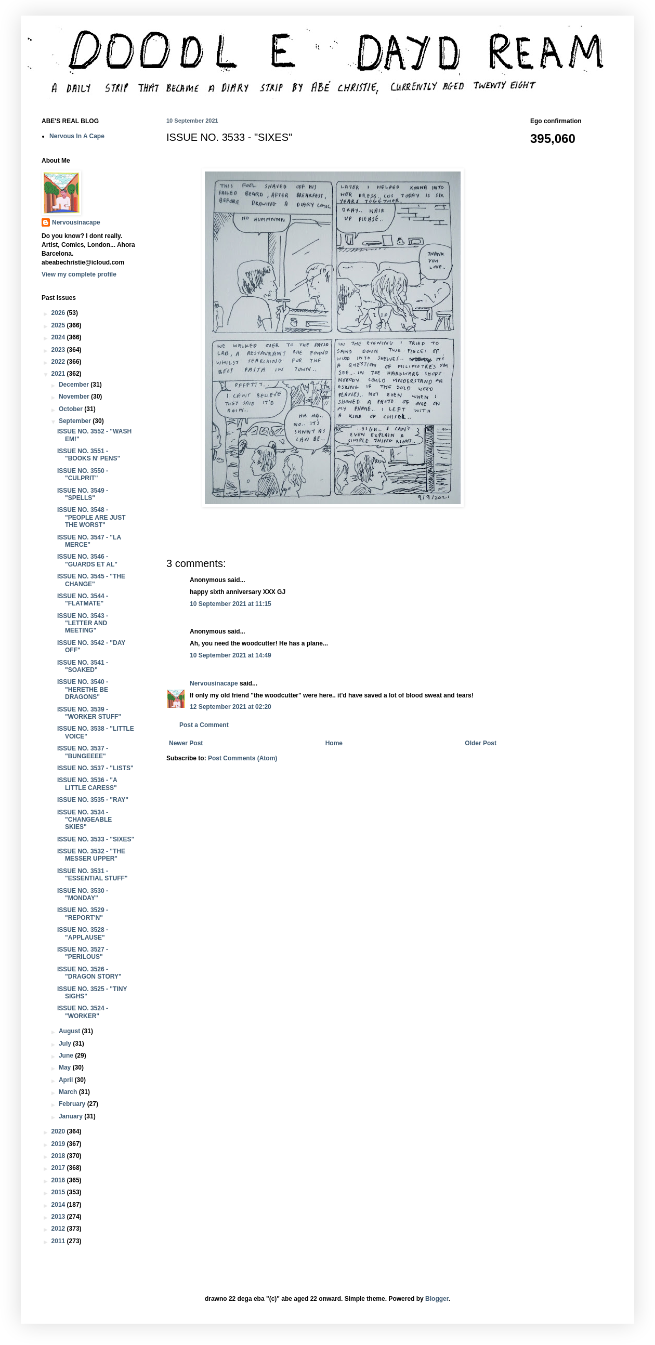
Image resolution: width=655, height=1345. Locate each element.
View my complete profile (79, 274)
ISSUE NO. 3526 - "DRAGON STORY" (89, 973)
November (75, 396)
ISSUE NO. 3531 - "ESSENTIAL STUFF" (92, 874)
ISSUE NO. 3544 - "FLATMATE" (82, 599)
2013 (59, 1216)
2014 (59, 1204)
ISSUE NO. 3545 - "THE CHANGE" (91, 580)
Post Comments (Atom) (242, 758)
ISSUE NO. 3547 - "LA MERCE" (89, 541)
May (66, 1067)
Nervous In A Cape (76, 136)
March (69, 1092)
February (73, 1103)
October (71, 409)
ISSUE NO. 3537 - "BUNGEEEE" (82, 752)
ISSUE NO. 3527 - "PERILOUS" (82, 953)
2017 (59, 1167)
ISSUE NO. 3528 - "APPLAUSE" (82, 933)
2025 (59, 325)
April (67, 1080)
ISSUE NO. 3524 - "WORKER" (82, 1012)
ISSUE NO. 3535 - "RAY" (92, 799)
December (74, 384)
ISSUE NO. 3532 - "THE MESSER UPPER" (91, 855)
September (76, 421)
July (66, 1043)
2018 (59, 1155)
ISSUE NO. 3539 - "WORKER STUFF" (89, 713)
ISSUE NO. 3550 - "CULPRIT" (82, 474)
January (71, 1116)
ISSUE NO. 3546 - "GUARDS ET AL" (87, 560)
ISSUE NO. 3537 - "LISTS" (95, 768)
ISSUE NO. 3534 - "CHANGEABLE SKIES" (84, 820)
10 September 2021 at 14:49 (230, 655)
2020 (59, 1131)
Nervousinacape (214, 683)
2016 (59, 1180)
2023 (59, 349)
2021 (59, 373)
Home (334, 743)
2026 (59, 313)
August (70, 1031)
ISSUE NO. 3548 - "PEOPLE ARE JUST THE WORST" (91, 517)
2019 (59, 1144)
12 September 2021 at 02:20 (230, 706)
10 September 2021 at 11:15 (230, 604)
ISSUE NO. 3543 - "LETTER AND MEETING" (82, 623)
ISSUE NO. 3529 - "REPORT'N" (82, 913)
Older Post (480, 743)
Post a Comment (204, 725)
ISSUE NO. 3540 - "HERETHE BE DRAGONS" (82, 689)
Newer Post (186, 743)
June (67, 1055)
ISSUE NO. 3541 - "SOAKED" (82, 666)
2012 (59, 1228)
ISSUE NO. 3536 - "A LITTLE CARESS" (87, 783)
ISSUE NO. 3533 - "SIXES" (95, 839)
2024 (59, 337)
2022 (59, 361)
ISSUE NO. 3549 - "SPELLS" (82, 494)
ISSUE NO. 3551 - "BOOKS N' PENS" (88, 454)
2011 (59, 1241)
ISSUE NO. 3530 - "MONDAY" (82, 894)
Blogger (437, 1298)
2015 (59, 1192)
